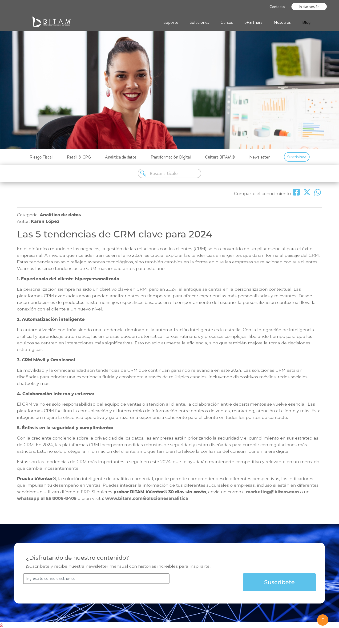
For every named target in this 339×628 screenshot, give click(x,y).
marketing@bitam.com (272, 491)
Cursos (227, 22)
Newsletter (259, 157)
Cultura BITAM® (220, 157)
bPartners (253, 22)
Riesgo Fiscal (41, 157)
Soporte (171, 22)
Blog (306, 22)
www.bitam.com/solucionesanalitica (146, 498)
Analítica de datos (121, 157)
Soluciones (199, 22)
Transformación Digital (171, 157)
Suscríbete (279, 582)
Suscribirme (296, 156)
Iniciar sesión (309, 6)
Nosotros (282, 22)
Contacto (277, 6)
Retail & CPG (79, 157)
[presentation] (206, 582)
